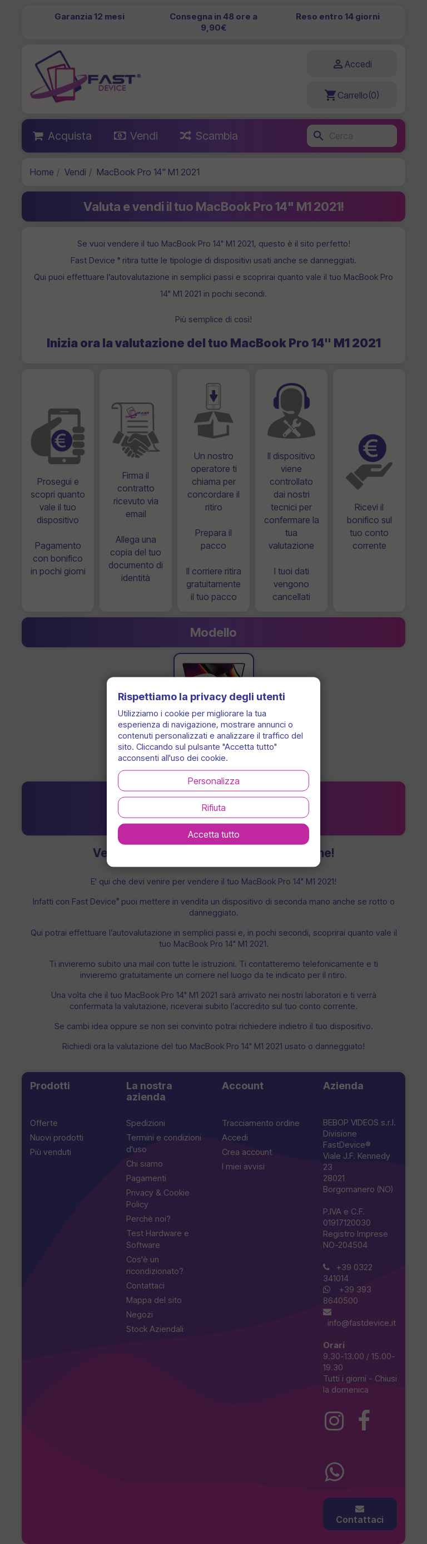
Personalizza (214, 780)
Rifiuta (214, 807)
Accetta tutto (214, 833)
